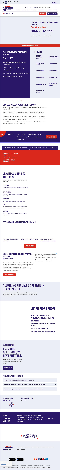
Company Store (44, 447)
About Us (38, 447)
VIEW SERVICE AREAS (9, 275)
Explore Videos (30, 246)
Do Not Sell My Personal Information (11, 467)
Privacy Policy (30, 467)
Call (52, 14)
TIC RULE (49, 467)
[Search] (48, 7)
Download (54, 2)
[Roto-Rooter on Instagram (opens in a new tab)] (45, 459)
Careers (26, 7)
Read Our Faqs (8, 367)
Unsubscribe (22, 467)
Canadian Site (51, 447)
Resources (36, 7)
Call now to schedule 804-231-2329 (9, 161)
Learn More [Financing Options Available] (51, 418)
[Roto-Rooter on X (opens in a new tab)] (41, 459)
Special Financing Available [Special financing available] (13, 76)
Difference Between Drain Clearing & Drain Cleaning (43, 324)
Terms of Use (37, 467)
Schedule (42, 14)
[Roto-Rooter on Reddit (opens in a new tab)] (34, 459)
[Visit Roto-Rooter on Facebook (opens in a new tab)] (54, 253)
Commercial (34, 10)
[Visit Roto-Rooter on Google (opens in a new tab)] (52, 253)
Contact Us (31, 7)
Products (33, 447)
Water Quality (41, 10)
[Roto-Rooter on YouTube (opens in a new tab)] (36, 459)
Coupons (55, 10)
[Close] (10, 463)
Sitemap (18, 449)
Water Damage (48, 10)
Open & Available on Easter (31, 46)
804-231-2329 (42, 30)
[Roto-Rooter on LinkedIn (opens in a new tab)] (47, 459)
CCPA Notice (43, 467)
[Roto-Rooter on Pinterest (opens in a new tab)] (43, 459)
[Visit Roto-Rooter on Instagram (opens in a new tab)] (56, 253)
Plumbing (23, 10)
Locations (18, 10)
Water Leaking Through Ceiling (39, 329)
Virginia (13, 100)
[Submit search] (56, 7)
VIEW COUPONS (51, 137)
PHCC (24, 400)
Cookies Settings (3, 464)
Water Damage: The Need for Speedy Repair (43, 332)
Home (4, 100)
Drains (28, 10)
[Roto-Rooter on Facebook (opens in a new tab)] (39, 459)
